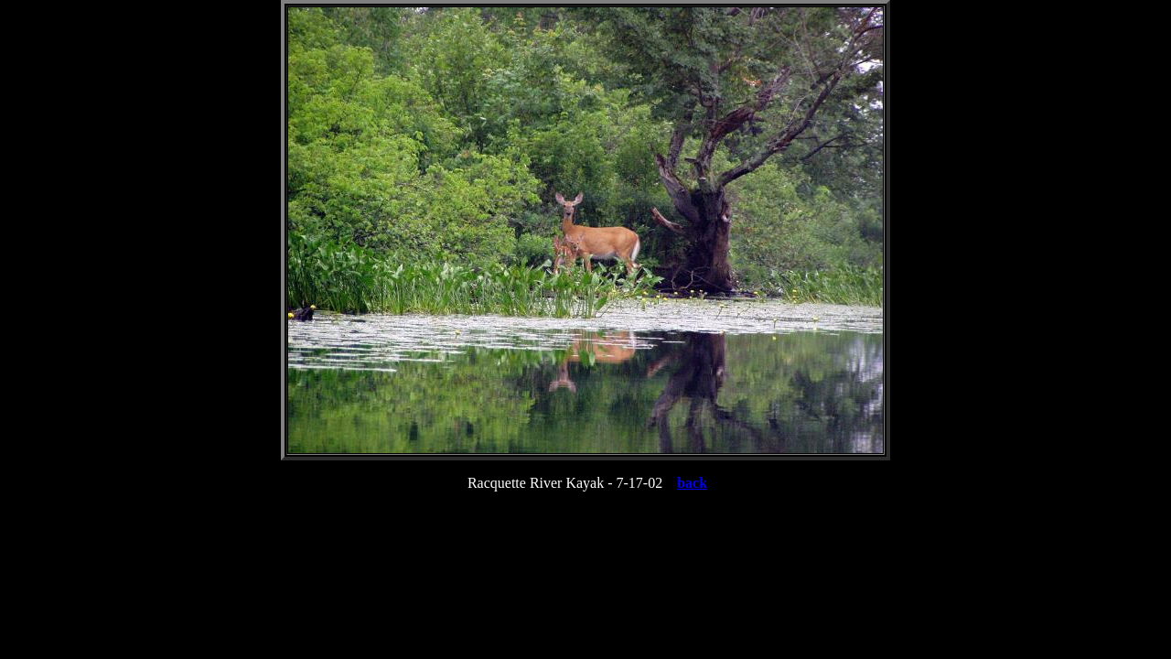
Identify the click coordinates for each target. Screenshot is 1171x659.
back (692, 483)
